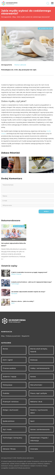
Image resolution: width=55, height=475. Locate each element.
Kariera (33, 377)
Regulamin (25, 336)
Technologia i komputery (12, 438)
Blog (2, 336)
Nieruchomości (36, 385)
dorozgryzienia (6, 65)
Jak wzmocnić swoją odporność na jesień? (41, 170)
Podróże (6, 393)
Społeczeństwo (8, 421)
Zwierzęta (34, 449)
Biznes (5, 349)
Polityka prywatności (13, 336)
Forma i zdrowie (20, 65)
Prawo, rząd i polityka (38, 393)
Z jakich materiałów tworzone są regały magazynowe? (29, 272)
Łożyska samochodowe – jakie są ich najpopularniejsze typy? (31, 282)
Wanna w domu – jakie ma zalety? (22, 301)
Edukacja (34, 360)
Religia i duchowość (10, 410)
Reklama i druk (36, 402)
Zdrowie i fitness (9, 449)
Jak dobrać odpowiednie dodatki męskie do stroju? (28, 291)
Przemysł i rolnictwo (10, 402)
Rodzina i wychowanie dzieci (39, 411)
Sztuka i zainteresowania (40, 429)
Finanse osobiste (9, 368)
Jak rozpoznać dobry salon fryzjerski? (12, 170)
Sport (32, 421)
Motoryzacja (7, 385)
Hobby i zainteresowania (40, 368)
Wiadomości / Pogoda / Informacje (39, 439)
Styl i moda (7, 429)
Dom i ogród (8, 360)
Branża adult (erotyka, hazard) (38, 350)
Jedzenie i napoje (9, 377)
